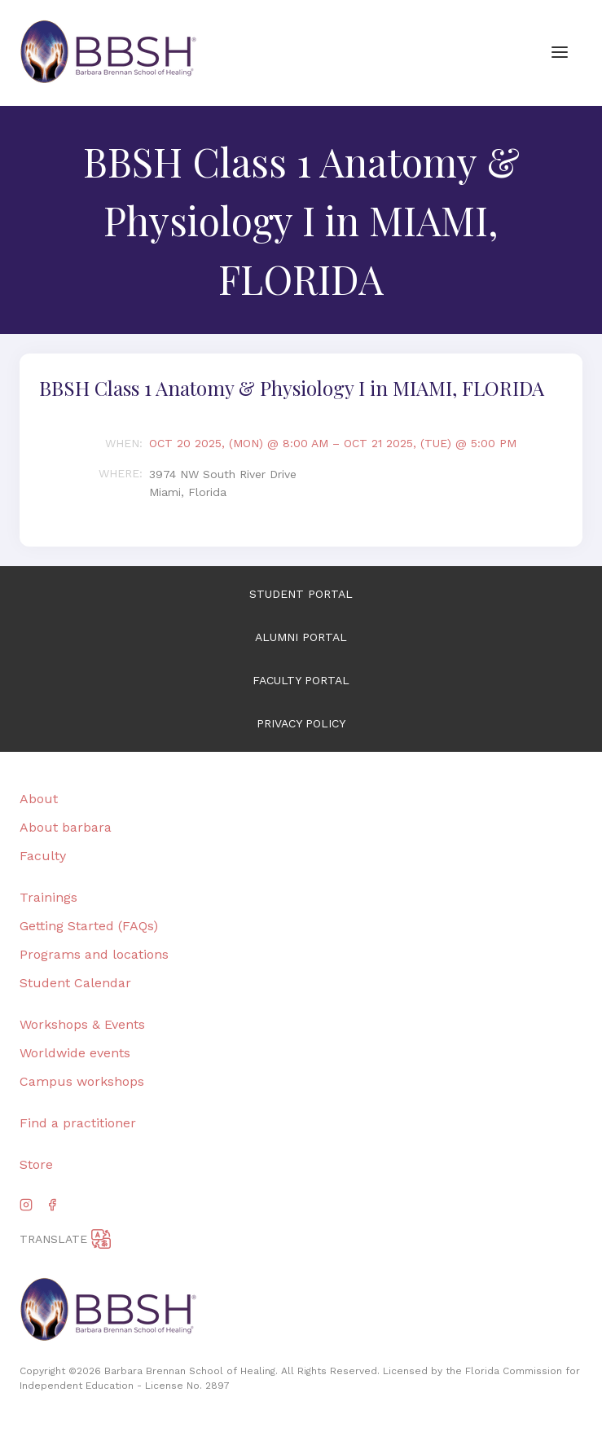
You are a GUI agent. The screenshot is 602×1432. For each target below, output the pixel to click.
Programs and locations (94, 954)
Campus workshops (82, 1081)
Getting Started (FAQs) (89, 925)
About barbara (66, 827)
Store (36, 1164)
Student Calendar (75, 983)
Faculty (43, 855)
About (39, 798)
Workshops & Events (82, 1024)
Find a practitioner (78, 1123)
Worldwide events (75, 1053)
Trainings (48, 897)
